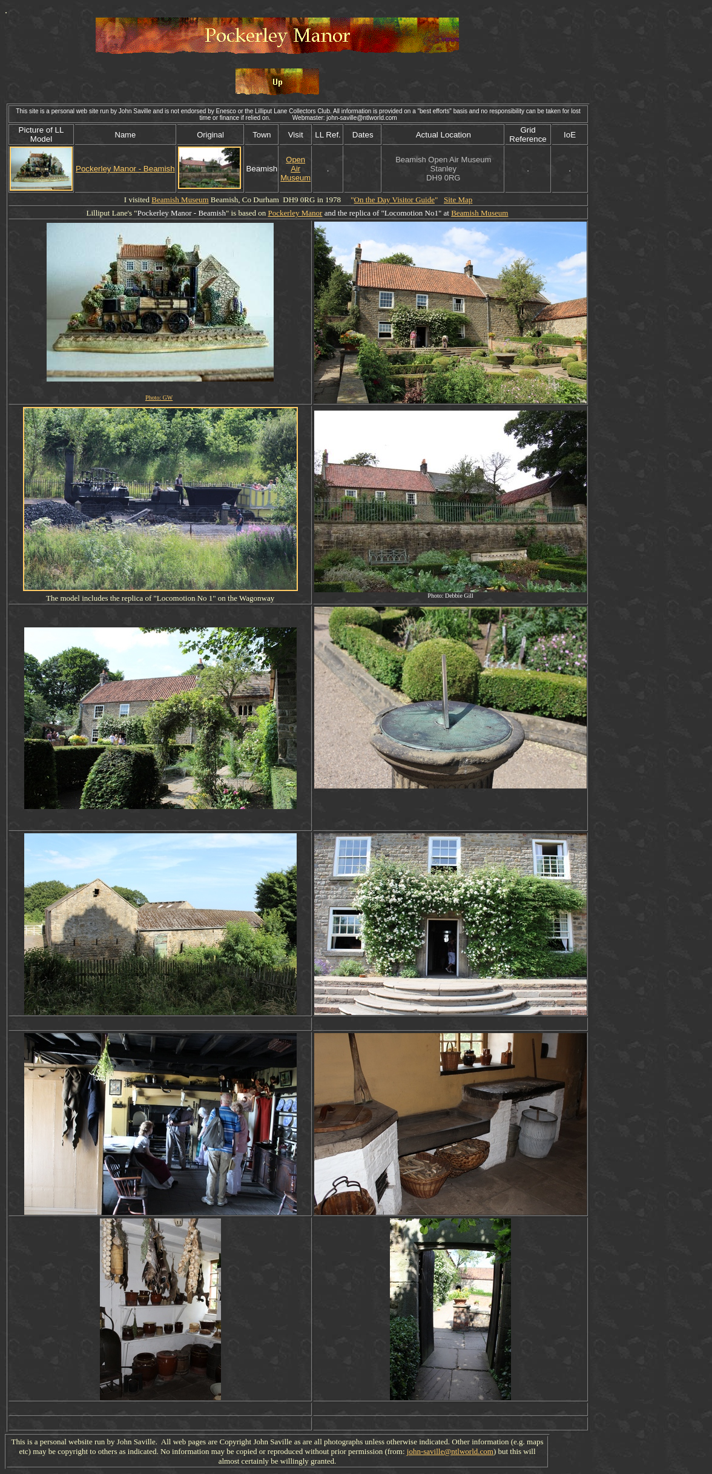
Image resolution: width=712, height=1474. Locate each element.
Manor (181, 212)
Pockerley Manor (295, 212)
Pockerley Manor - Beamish (125, 168)
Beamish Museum (179, 199)
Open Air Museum (295, 168)
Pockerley (153, 212)
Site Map (458, 199)
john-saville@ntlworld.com (450, 1451)
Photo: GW (159, 397)
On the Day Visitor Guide (394, 199)
